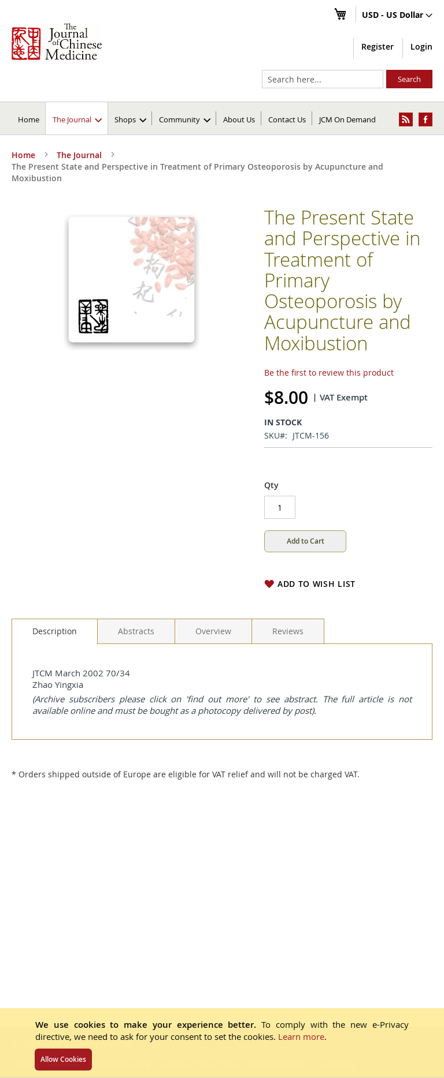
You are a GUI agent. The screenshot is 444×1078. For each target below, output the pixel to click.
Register (377, 46)
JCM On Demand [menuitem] (347, 119)
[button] (397, 15)
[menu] (222, 118)
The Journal (79, 154)
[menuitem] (77, 118)
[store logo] (57, 41)
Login (421, 46)
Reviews (288, 631)
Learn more (301, 1036)
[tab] (55, 631)
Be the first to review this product (329, 372)
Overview (213, 631)
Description (54, 631)
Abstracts (136, 631)
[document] (222, 1042)
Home (28, 119)
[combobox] (322, 79)
